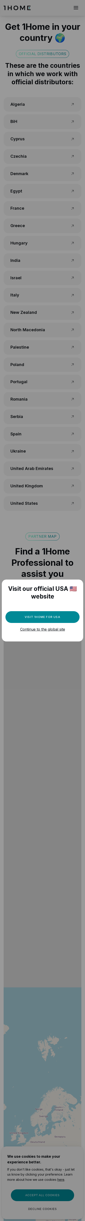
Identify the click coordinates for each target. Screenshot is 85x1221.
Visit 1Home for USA (42, 617)
